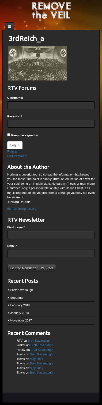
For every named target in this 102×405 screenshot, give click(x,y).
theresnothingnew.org (21, 208)
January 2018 (19, 313)
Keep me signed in (24, 135)
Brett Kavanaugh (21, 290)
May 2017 (36, 359)
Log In (14, 145)
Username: (15, 97)
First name (16, 227)
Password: (15, 116)
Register (13, 151)
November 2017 (21, 320)
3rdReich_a (26, 38)
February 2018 (20, 305)
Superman (17, 297)
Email (12, 246)
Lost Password (17, 156)
